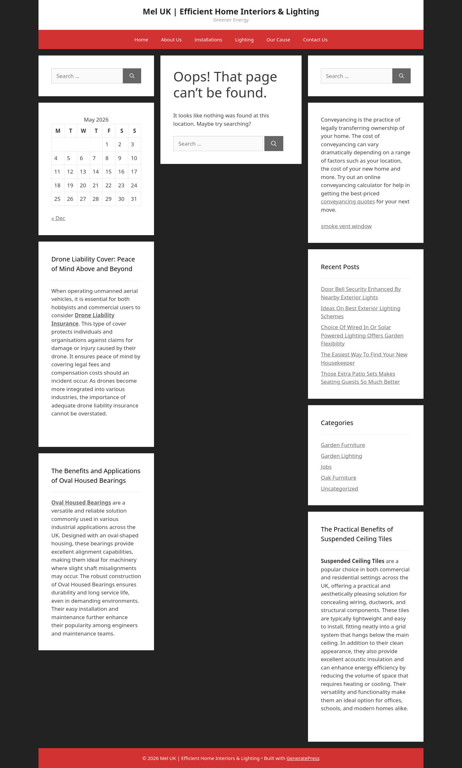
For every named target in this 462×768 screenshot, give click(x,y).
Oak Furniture (338, 477)
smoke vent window (346, 226)
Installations (208, 39)
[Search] (273, 143)
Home (141, 39)
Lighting (244, 39)
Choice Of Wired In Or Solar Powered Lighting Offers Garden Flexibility (362, 335)
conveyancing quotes (348, 201)
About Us (171, 39)
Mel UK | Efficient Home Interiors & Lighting (231, 11)
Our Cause (278, 39)
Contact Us (315, 39)
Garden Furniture (343, 444)
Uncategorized (339, 488)
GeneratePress (303, 758)
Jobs (326, 466)
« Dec (58, 218)
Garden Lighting (341, 455)
